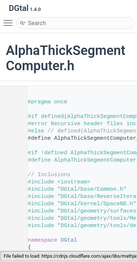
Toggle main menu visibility (10, 19)
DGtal (69, 240)
